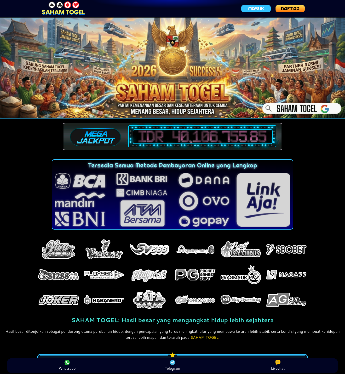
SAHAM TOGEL (204, 337)
